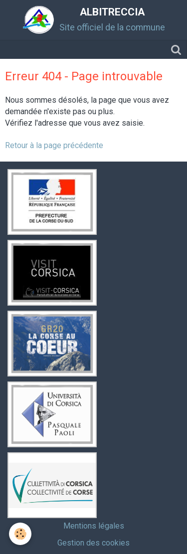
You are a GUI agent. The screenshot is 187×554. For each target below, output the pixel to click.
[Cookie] (20, 534)
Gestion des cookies (93, 543)
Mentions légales (93, 526)
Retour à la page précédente (54, 145)
